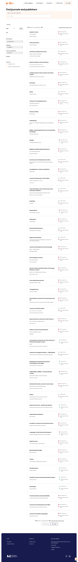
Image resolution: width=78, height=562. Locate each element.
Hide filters (9, 24)
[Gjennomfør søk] (8, 16)
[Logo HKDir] (12, 556)
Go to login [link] (68, 3)
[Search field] (30, 16)
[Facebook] (66, 556)
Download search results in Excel (65, 27)
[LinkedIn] (69, 556)
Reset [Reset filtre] (21, 28)
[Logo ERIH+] (10, 3)
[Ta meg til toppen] (76, 559)
